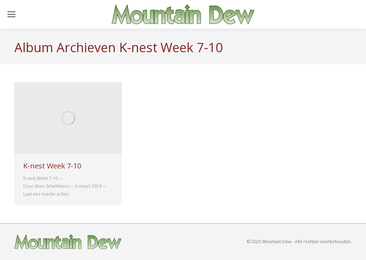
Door (46, 186)
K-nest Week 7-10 (52, 166)
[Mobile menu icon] (11, 14)
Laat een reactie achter (46, 194)
